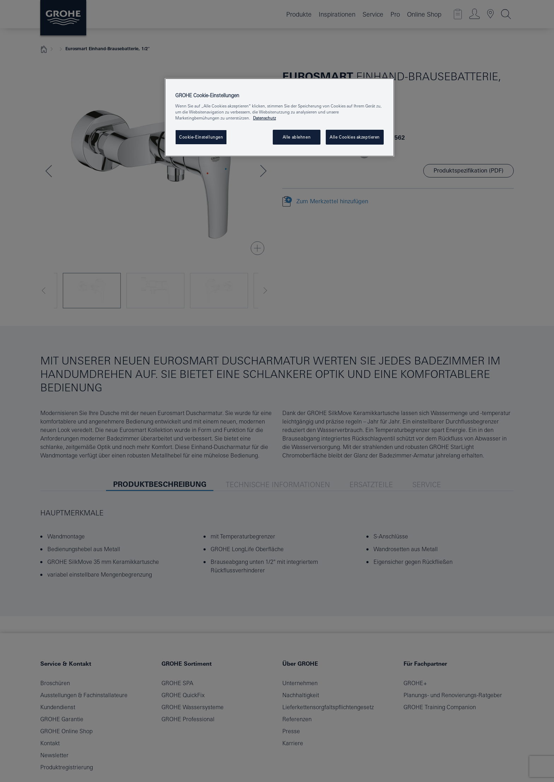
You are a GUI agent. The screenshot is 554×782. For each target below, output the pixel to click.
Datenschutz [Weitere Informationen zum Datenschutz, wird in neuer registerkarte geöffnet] (264, 118)
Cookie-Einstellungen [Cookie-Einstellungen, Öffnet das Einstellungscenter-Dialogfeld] (201, 137)
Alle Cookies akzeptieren (355, 137)
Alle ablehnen (297, 137)
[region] (279, 117)
